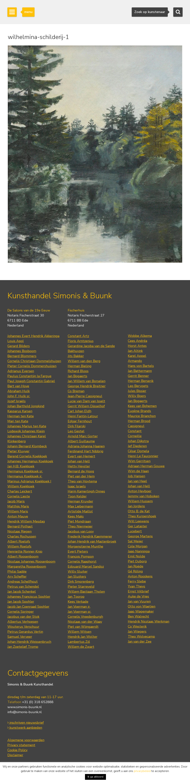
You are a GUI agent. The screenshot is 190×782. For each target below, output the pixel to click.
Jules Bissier (137, 391)
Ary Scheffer (17, 576)
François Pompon (81, 556)
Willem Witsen (79, 631)
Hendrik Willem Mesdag (26, 521)
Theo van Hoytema (82, 481)
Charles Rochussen (21, 536)
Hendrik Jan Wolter (82, 636)
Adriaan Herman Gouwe (146, 466)
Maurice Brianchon (142, 416)
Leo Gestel (76, 431)
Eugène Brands (139, 411)
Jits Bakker (76, 356)
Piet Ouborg (137, 561)
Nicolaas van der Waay (85, 621)
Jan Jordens (136, 506)
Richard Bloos (78, 371)
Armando (135, 361)
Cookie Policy (17, 750)
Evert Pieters (78, 551)
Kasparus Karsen (19, 411)
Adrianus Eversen (20, 371)
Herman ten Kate (20, 416)
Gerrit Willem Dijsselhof (86, 406)
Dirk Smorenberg (81, 581)
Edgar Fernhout (80, 421)
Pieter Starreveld (81, 586)
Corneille (135, 436)
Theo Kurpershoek (142, 516)
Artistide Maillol (80, 511)
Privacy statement (21, 745)
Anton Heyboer (139, 491)
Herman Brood (139, 421)
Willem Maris (17, 511)
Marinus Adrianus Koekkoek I (29, 481)
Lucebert (135, 531)
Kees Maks (76, 516)
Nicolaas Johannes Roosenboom (31, 561)
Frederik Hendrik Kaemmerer (90, 536)
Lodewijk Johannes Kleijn (26, 431)
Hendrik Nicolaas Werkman (148, 621)
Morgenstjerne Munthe (85, 546)
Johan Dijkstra (138, 441)
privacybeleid (142, 771)
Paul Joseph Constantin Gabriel (31, 381)
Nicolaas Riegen (19, 531)
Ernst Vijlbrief (138, 591)
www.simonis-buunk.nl (24, 707)
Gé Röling (135, 571)
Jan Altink (135, 351)
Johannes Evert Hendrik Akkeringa (33, 336)
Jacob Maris (16, 501)
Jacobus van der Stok (23, 616)
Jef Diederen (137, 446)
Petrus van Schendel (23, 586)
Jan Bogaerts (77, 376)
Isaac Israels (77, 486)
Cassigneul (136, 426)
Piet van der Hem (81, 476)
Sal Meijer (135, 541)
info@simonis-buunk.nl (24, 712)
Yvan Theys (136, 586)
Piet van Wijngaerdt (83, 626)
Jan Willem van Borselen (86, 381)
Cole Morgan (137, 546)
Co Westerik (137, 626)
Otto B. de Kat (139, 511)
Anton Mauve (17, 516)
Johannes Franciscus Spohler (28, 596)
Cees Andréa (137, 341)
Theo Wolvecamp (141, 636)
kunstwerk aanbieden (24, 727)
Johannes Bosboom (21, 351)
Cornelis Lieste (18, 496)
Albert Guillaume (81, 441)
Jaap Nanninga (139, 551)
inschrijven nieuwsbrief (25, 722)
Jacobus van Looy (81, 531)
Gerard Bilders (18, 346)
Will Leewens (138, 521)
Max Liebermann (80, 506)
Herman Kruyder (80, 501)
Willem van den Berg (84, 361)
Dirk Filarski (76, 426)
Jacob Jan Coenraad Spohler (28, 606)
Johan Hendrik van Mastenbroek (92, 541)
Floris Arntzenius (81, 341)
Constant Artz (78, 336)
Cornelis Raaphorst (82, 561)
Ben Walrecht (138, 616)
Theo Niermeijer (80, 526)
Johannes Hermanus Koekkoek (30, 461)
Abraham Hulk (18, 391)
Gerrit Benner (138, 376)
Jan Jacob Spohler (20, 601)
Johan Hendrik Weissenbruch (29, 641)
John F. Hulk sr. (18, 396)
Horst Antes (137, 346)
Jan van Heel (137, 481)
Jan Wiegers (137, 631)
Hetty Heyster (79, 466)
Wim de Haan (138, 471)
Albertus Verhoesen (22, 621)
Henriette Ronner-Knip (24, 551)
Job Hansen (136, 476)
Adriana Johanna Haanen (86, 446)
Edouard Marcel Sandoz (86, 566)
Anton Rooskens (140, 576)
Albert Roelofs (18, 541)
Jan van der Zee (139, 641)
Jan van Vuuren (139, 601)
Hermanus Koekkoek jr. (24, 476)
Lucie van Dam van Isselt (86, 401)
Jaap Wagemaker (141, 611)
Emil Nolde (136, 556)
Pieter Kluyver (18, 451)
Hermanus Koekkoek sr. (25, 471)
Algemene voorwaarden (25, 740)
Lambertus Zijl (79, 641)
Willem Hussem (140, 501)
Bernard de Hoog (81, 471)
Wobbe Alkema (140, 336)
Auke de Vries (138, 596)
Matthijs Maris (18, 506)
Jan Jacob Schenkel (21, 591)
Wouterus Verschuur (23, 626)
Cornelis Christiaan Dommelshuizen (34, 361)
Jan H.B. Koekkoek (20, 466)
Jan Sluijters (77, 576)
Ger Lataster (137, 526)
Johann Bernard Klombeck (27, 446)
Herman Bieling (79, 366)
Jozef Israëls (16, 401)
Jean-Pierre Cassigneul (85, 396)
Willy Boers (137, 396)
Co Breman (76, 391)
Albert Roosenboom (22, 556)
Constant (135, 431)
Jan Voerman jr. (79, 606)
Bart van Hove (18, 386)
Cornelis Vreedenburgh (85, 616)
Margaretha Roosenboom (26, 566)
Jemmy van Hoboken (143, 496)
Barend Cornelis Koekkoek (27, 456)
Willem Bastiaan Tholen (86, 591)
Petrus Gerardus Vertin (25, 631)
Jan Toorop (76, 596)
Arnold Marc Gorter (83, 436)
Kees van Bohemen (142, 406)
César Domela (138, 451)
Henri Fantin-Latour (83, 416)
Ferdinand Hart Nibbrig (85, 451)
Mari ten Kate (17, 421)
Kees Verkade (78, 601)
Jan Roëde (135, 566)
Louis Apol (15, 341)
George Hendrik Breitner (87, 386)
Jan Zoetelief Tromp (22, 646)
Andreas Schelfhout (22, 581)
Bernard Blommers (21, 356)
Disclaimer (15, 755)
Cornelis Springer (20, 611)
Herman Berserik (140, 381)
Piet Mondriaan (79, 521)
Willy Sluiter (78, 571)
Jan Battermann (140, 371)
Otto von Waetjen (141, 606)
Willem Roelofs (19, 546)
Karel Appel (137, 356)
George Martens (140, 536)
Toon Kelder (77, 496)
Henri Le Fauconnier (143, 456)
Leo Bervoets (138, 386)
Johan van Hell (79, 461)
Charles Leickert (19, 491)
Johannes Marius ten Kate (26, 426)
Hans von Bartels (141, 366)
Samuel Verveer (19, 636)
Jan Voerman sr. (79, 611)
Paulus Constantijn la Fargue (29, 376)
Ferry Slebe (137, 581)
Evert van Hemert (81, 456)
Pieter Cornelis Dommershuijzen (31, 366)
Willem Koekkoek (20, 486)
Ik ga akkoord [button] (95, 776)
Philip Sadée (17, 571)
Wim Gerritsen (139, 461)
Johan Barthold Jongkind (25, 406)
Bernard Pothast (20, 526)
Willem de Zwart (81, 646)
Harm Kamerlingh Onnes (86, 491)
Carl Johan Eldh (79, 411)
